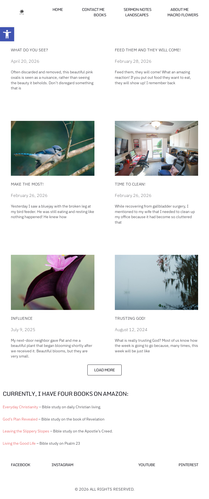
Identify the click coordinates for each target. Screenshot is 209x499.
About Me (179, 9)
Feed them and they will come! (148, 49)
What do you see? (29, 49)
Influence (22, 318)
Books (100, 15)
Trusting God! (130, 318)
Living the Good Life (19, 443)
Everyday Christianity (20, 406)
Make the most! (27, 184)
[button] (7, 34)
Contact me (93, 9)
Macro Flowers (182, 15)
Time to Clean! (130, 184)
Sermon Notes (137, 9)
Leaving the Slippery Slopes (26, 431)
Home (58, 9)
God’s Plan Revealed (20, 419)
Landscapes (136, 15)
